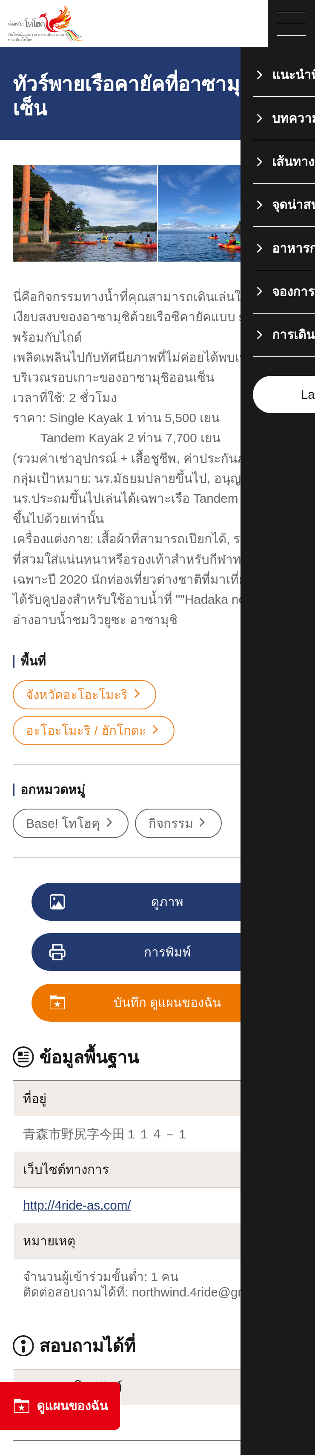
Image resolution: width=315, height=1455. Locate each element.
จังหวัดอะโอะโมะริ (84, 695)
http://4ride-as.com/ (77, 1205)
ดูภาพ (117, 903)
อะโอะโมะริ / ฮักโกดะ (93, 730)
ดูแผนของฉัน (60, 1406)
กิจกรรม (179, 823)
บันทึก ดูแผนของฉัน (136, 1003)
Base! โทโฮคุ (70, 823)
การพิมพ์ (121, 953)
